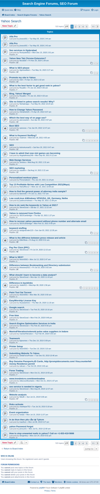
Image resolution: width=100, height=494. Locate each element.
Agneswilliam (24, 70)
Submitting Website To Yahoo (24, 353)
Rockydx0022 (24, 52)
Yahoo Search (11, 21)
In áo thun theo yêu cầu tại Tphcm (26, 419)
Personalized (24, 180)
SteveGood (23, 207)
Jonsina (22, 162)
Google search (16, 307)
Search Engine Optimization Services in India (32, 323)
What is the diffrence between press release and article (37, 238)
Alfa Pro (13, 36)
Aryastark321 (24, 303)
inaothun (22, 422)
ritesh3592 (23, 259)
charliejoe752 (24, 407)
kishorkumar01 (25, 147)
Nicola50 (22, 61)
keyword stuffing (18, 228)
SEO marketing (17, 168)
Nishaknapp (24, 104)
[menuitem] (17, 10)
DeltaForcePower (26, 356)
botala (21, 415)
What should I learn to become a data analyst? (33, 275)
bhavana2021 (24, 267)
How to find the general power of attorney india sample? (38, 191)
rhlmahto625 (24, 112)
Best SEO (14, 126)
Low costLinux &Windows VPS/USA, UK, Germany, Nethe (38, 198)
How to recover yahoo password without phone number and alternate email (47, 221)
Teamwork (14, 338)
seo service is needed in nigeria (25, 386)
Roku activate (16, 404)
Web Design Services (20, 160)
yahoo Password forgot (21, 426)
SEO (11, 145)
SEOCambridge (25, 215)
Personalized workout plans (23, 177)
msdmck (22, 138)
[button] (66, 27)
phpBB (41, 488)
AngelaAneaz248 (26, 155)
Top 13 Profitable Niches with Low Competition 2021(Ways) (39, 184)
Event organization (19, 412)
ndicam (22, 366)
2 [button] (75, 26)
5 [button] (86, 26)
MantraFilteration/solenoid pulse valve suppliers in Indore (38, 331)
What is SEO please (19, 68)
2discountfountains (26, 381)
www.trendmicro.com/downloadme (27, 378)
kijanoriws (23, 341)
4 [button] (83, 26)
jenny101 (23, 429)
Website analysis (18, 394)
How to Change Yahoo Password (26, 109)
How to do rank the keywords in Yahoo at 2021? (33, 205)
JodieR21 (23, 285)
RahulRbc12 (24, 187)
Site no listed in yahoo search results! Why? (31, 101)
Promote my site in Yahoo (22, 77)
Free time (14, 315)
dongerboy (23, 436)
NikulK (22, 397)
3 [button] (79, 26)
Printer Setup (16, 346)
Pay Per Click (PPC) (19, 247)
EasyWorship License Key (22, 300)
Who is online (7, 456)
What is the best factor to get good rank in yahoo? (35, 85)
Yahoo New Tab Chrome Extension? (27, 58)
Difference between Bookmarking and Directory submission (39, 265)
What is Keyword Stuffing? (23, 135)
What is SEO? (16, 257)
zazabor (22, 170)
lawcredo (23, 194)
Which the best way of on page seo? (27, 117)
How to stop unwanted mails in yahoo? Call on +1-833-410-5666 (41, 433)
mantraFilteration (26, 334)
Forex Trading (16, 370)
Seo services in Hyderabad (23, 50)
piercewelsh (24, 120)
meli (21, 80)
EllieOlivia (23, 240)
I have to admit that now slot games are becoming (34, 153)
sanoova (22, 128)
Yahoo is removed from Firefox (25, 213)
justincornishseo (25, 200)
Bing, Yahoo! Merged (20, 93)
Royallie (22, 88)
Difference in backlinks (21, 283)
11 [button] (93, 26)
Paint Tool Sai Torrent (20, 292)
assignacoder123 (26, 230)
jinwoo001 (23, 39)
